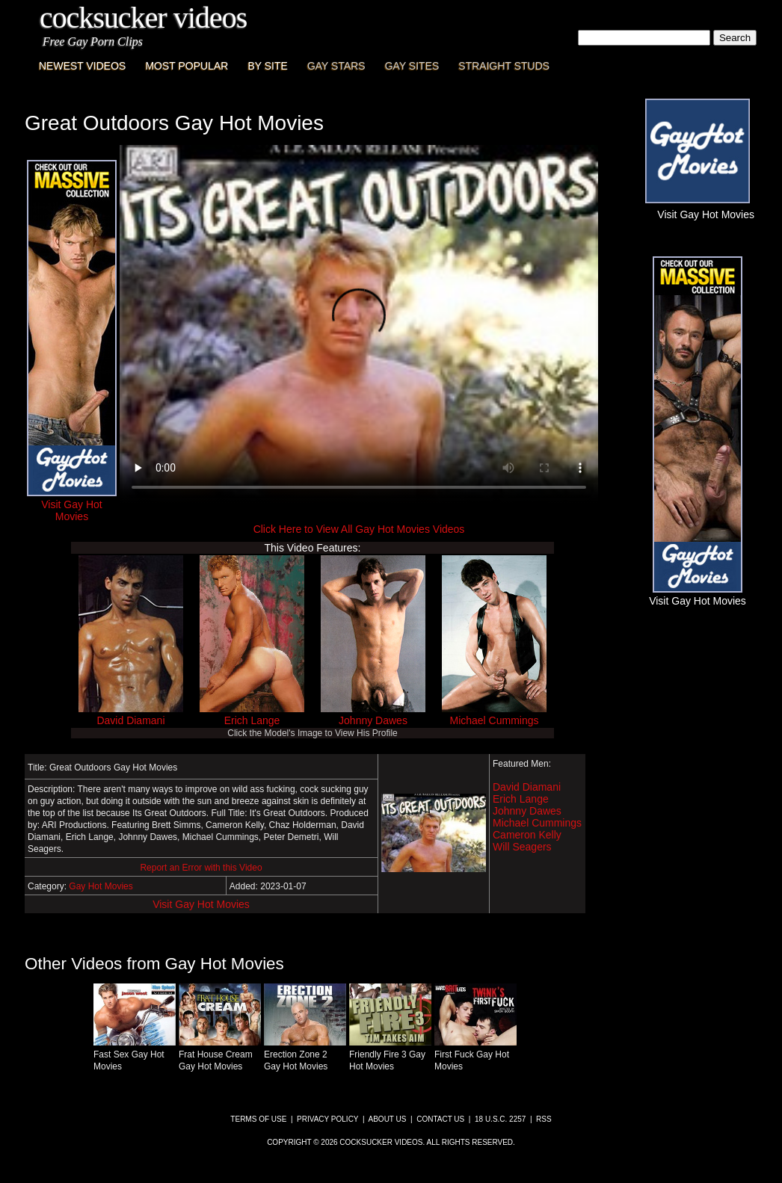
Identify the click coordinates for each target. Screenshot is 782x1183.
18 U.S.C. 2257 (500, 1119)
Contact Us (440, 1119)
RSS (544, 1119)
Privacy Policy (327, 1119)
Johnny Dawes (373, 720)
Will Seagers (522, 847)
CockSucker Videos (143, 17)
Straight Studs (503, 66)
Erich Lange (252, 720)
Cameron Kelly (527, 835)
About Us (388, 1119)
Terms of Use (258, 1119)
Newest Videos (82, 66)
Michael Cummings (493, 720)
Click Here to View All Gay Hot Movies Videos (359, 529)
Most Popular (186, 66)
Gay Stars (336, 66)
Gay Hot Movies (100, 886)
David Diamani (130, 720)
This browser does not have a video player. (359, 324)
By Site (267, 66)
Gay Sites (412, 66)
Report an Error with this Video (201, 867)
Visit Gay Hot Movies (201, 904)
